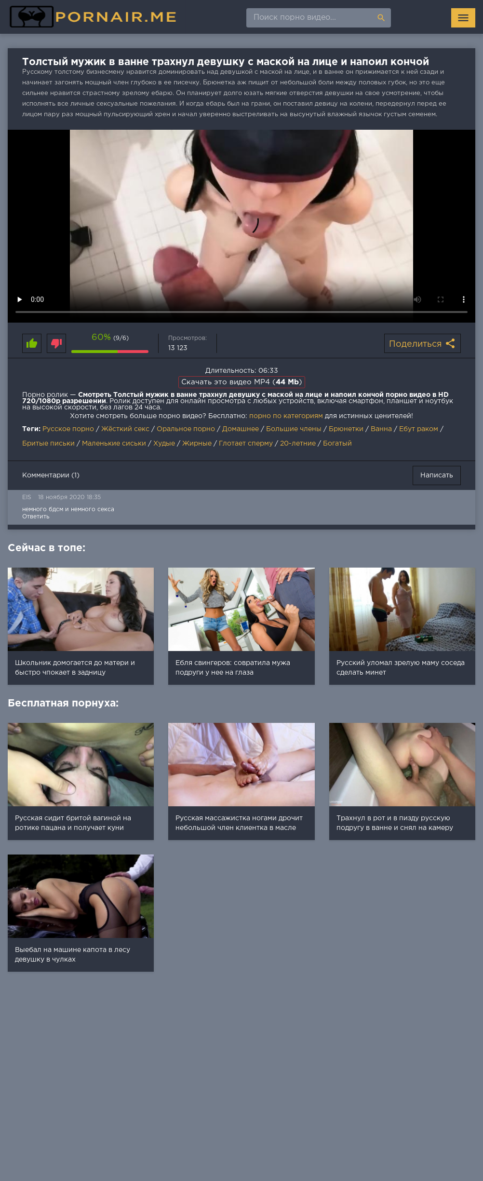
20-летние (298, 444)
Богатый (337, 444)
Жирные (197, 444)
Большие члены (294, 429)
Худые (164, 444)
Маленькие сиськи (114, 444)
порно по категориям (286, 416)
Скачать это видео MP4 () (241, 382)
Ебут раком (418, 429)
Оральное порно (186, 429)
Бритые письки (48, 444)
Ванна (381, 429)
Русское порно (68, 429)
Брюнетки (346, 429)
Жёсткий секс (125, 429)
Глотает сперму (246, 444)
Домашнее (240, 429)
